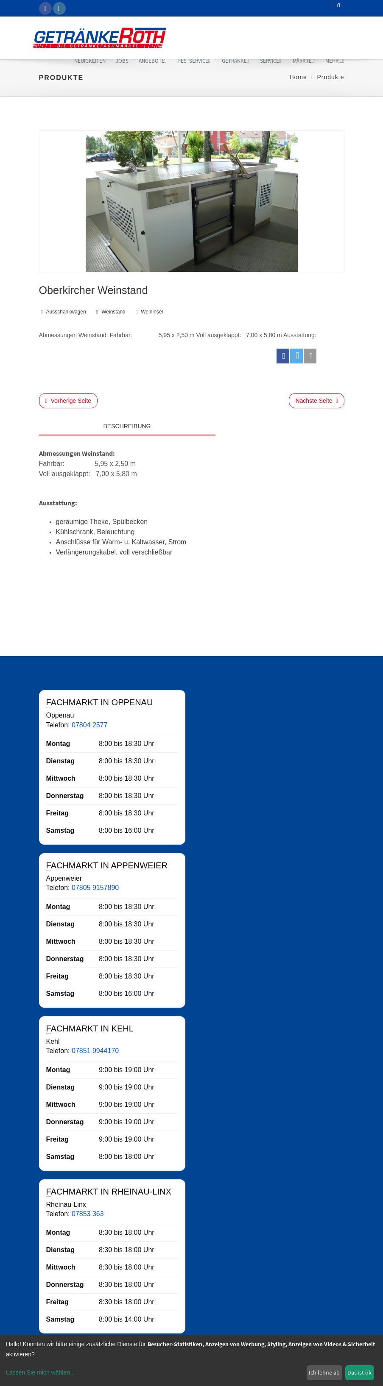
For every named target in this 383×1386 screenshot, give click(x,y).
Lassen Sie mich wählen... (40, 1372)
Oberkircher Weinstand (93, 290)
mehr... (334, 60)
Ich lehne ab (324, 1372)
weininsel (152, 312)
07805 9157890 (95, 887)
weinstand (113, 312)
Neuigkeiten (90, 60)
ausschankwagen (66, 312)
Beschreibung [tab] (127, 426)
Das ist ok (359, 1372)
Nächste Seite (316, 400)
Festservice (194, 60)
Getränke (235, 60)
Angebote (153, 60)
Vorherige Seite (68, 400)
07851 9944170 (95, 1050)
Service (270, 60)
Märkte (303, 60)
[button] (283, 356)
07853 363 (88, 1213)
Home (298, 77)
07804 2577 (90, 725)
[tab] (279, 424)
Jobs (122, 60)
